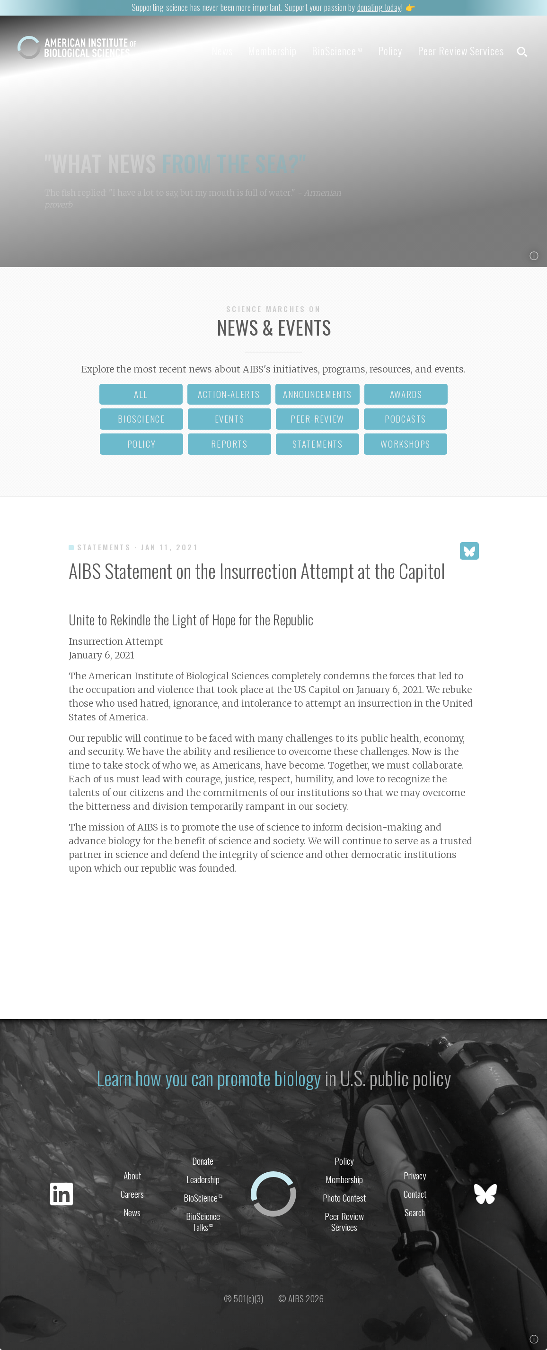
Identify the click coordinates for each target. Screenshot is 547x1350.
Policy (390, 50)
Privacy (415, 1175)
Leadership (203, 1179)
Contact (415, 1194)
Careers (132, 1194)
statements (317, 443)
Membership (272, 50)
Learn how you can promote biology (209, 1078)
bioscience (141, 418)
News (222, 50)
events (230, 418)
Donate (202, 1161)
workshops (405, 443)
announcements (317, 394)
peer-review (317, 418)
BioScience (337, 50)
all (141, 394)
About (132, 1175)
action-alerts (229, 394)
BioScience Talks (203, 1221)
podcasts (405, 418)
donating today (379, 7)
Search (415, 1212)
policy (141, 443)
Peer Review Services (461, 50)
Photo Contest (344, 1197)
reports (229, 443)
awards (406, 394)
